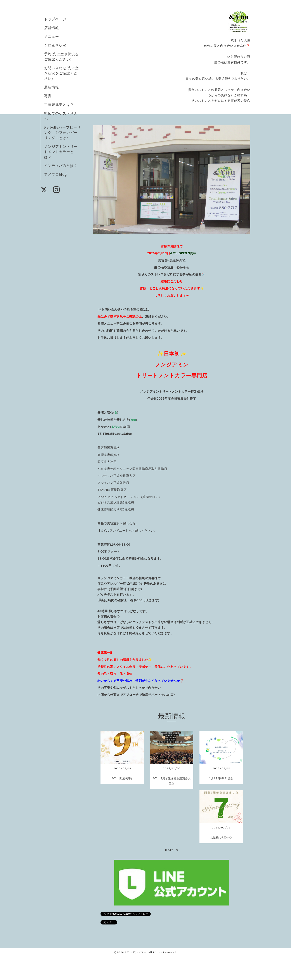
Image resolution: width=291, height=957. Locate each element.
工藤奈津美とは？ (59, 104)
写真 (48, 96)
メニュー (51, 36)
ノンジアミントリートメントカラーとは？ (61, 151)
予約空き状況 (55, 45)
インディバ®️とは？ (60, 165)
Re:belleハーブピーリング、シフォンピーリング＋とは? (62, 132)
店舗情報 (51, 28)
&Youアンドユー (136, 952)
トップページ (55, 19)
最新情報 (51, 87)
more (171, 850)
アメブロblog (55, 174)
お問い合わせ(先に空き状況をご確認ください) (61, 73)
